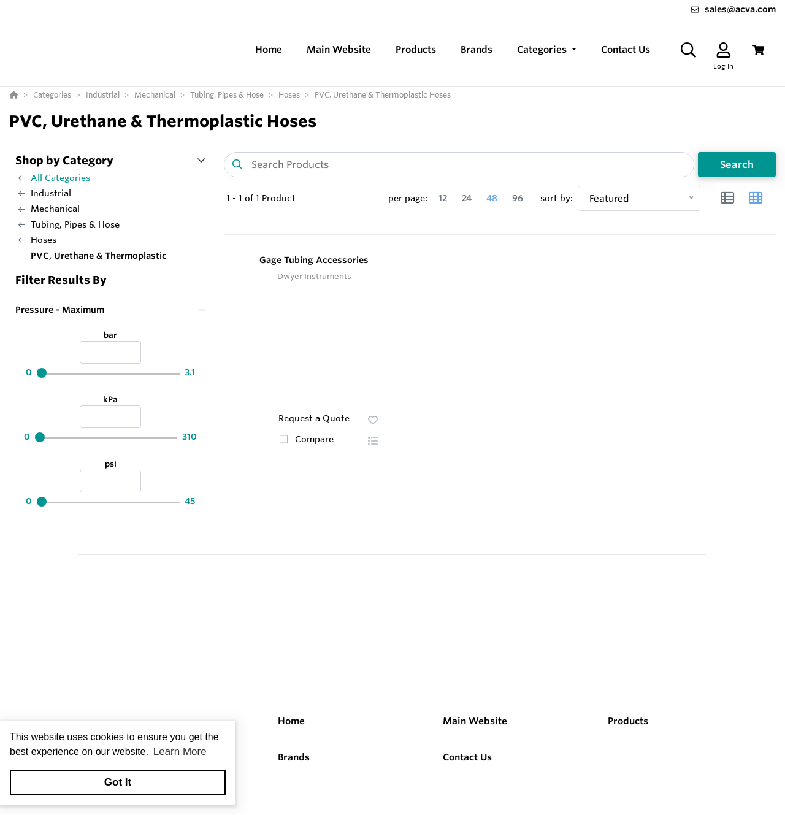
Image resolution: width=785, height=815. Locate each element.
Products (628, 721)
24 (467, 198)
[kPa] (110, 416)
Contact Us (467, 757)
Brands (294, 757)
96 (517, 198)
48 (491, 198)
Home (291, 721)
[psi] (110, 481)
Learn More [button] (180, 751)
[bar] (110, 352)
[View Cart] (758, 50)
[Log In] (723, 50)
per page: (407, 198)
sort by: (556, 198)
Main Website (475, 721)
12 (442, 198)
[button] (546, 50)
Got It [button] (117, 782)
